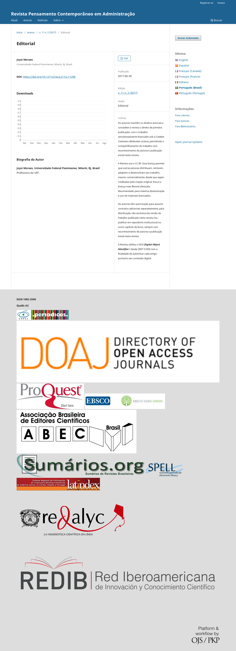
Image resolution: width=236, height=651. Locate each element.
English (183, 60)
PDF (125, 58)
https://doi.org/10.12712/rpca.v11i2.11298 (49, 76)
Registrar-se (206, 2)
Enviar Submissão (188, 38)
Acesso (221, 2)
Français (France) (189, 76)
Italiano (183, 82)
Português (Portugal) (192, 93)
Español (184, 65)
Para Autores (182, 120)
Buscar (216, 20)
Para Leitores (182, 115)
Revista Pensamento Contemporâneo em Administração (73, 14)
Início (19, 32)
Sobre (57, 20)
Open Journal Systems (188, 142)
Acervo (27, 20)
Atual (14, 20)
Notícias (43, 20)
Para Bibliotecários (185, 126)
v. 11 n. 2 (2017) (47, 32)
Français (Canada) (190, 71)
